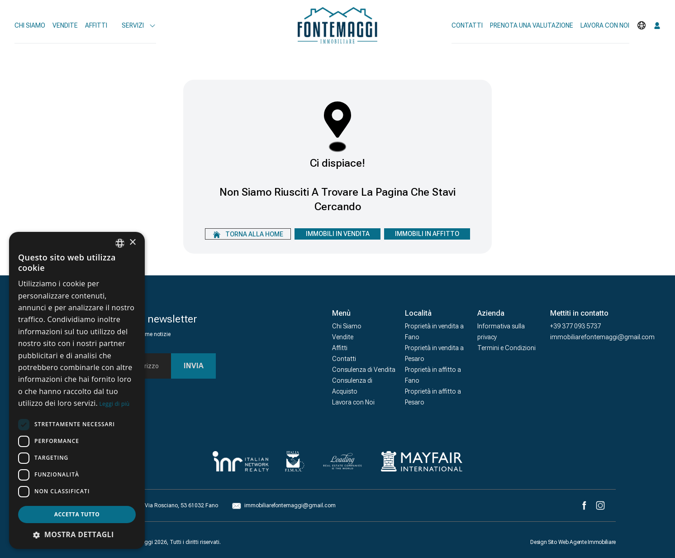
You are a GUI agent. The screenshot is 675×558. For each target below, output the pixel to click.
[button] (77, 534)
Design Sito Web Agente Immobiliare (573, 542)
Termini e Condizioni (506, 347)
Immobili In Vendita (338, 233)
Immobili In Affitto (427, 233)
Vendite (65, 25)
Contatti (467, 25)
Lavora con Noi (353, 402)
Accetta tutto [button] (77, 514)
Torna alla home (248, 234)
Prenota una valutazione (531, 25)
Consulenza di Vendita (363, 369)
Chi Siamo (29, 25)
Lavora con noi (604, 25)
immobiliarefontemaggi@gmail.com (602, 337)
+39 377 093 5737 (575, 326)
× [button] (132, 242)
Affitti (96, 25)
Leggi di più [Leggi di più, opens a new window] (115, 404)
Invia (194, 365)
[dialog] (77, 390)
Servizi (139, 25)
